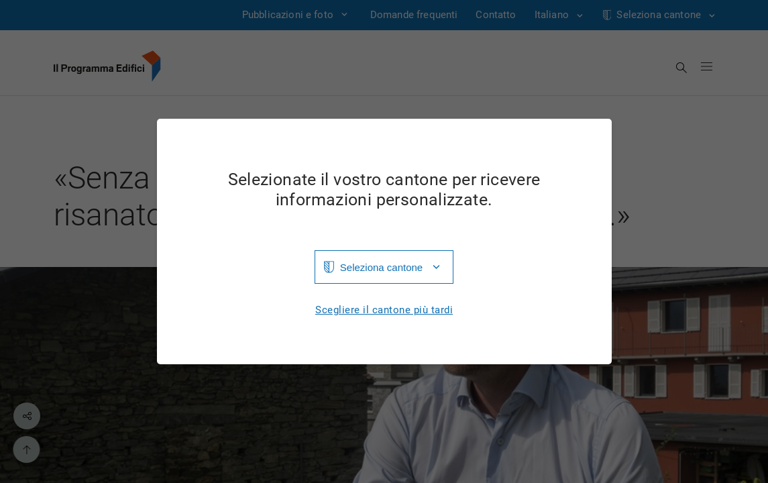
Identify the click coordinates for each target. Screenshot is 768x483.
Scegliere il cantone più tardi (384, 310)
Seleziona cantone (381, 267)
